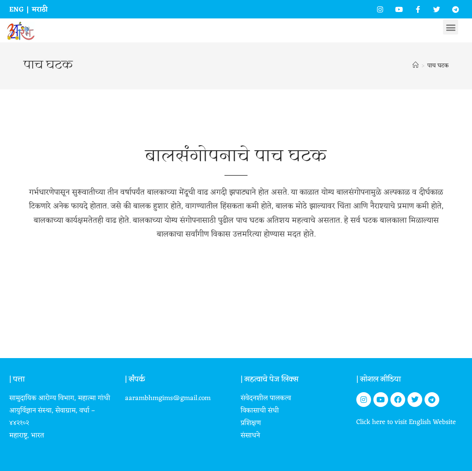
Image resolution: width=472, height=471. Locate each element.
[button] (450, 27)
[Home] (416, 65)
